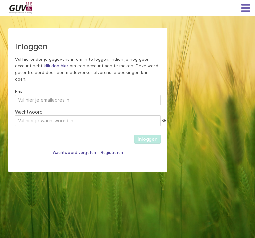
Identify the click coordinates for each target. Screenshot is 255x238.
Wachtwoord (29, 112)
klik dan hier (56, 65)
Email (20, 91)
